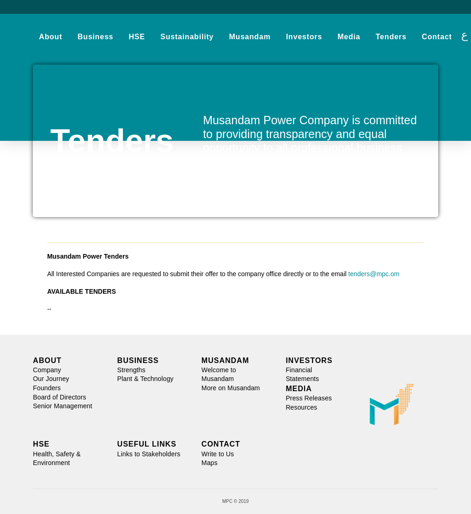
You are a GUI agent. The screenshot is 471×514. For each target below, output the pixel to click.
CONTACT (221, 444)
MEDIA (299, 389)
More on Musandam (231, 388)
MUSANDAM (225, 360)
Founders (47, 388)
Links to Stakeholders (149, 454)
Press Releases (309, 398)
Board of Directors (59, 397)
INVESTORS (309, 360)
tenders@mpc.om (374, 274)
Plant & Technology (145, 378)
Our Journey (51, 378)
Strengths (131, 370)
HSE (41, 444)
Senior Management (62, 406)
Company (47, 370)
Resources (301, 407)
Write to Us (218, 454)
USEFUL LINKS (147, 444)
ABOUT (47, 360)
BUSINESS (138, 360)
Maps (210, 462)
